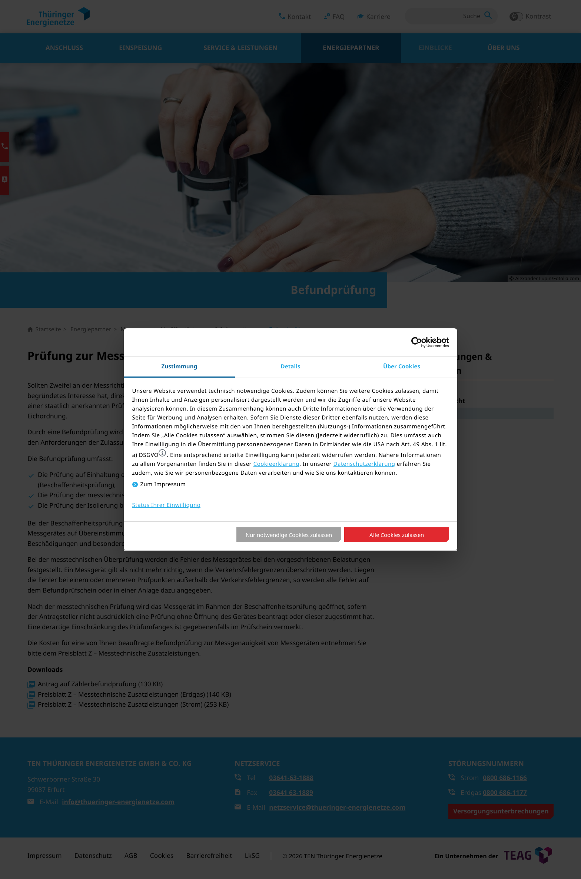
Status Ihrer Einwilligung (166, 505)
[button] (162, 453)
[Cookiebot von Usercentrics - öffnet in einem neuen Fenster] (416, 342)
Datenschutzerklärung (364, 464)
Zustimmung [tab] (179, 366)
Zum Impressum (163, 484)
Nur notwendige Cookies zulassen (289, 534)
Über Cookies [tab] (401, 366)
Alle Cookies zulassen (396, 534)
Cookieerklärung (276, 464)
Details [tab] (291, 366)
